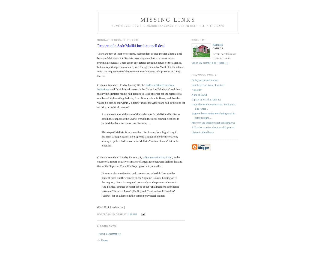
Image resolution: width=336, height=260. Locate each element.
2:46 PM (132, 214)
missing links (168, 20)
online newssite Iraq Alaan (157, 157)
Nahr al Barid (199, 94)
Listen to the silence (203, 132)
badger (218, 45)
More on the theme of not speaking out (213, 122)
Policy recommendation (205, 80)
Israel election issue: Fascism (208, 85)
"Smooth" (197, 89)
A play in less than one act (206, 99)
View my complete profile (210, 63)
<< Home (102, 240)
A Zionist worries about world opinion (213, 127)
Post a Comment (110, 234)
